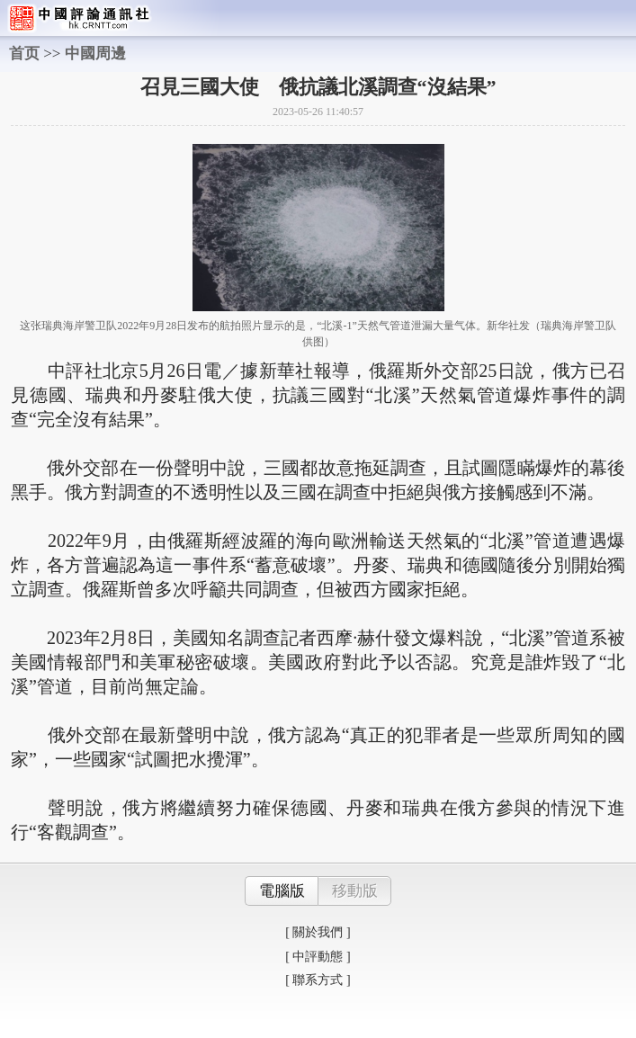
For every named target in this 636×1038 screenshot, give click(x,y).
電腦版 (282, 890)
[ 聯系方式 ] (317, 980)
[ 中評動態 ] (317, 956)
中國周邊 (95, 53)
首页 (24, 53)
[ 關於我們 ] (317, 932)
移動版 (355, 890)
